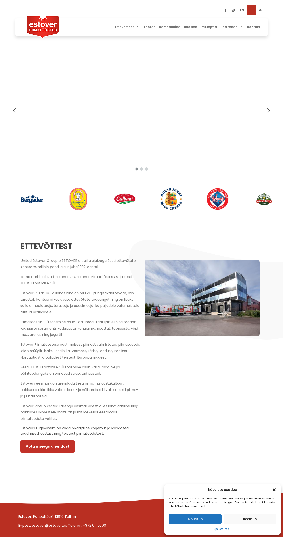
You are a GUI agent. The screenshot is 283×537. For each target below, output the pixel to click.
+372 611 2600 (94, 525)
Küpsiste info (220, 529)
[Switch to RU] (260, 10)
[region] (141, 110)
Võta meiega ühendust (47, 446)
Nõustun (195, 519)
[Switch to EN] (242, 10)
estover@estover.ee (49, 525)
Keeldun (250, 519)
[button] (274, 490)
